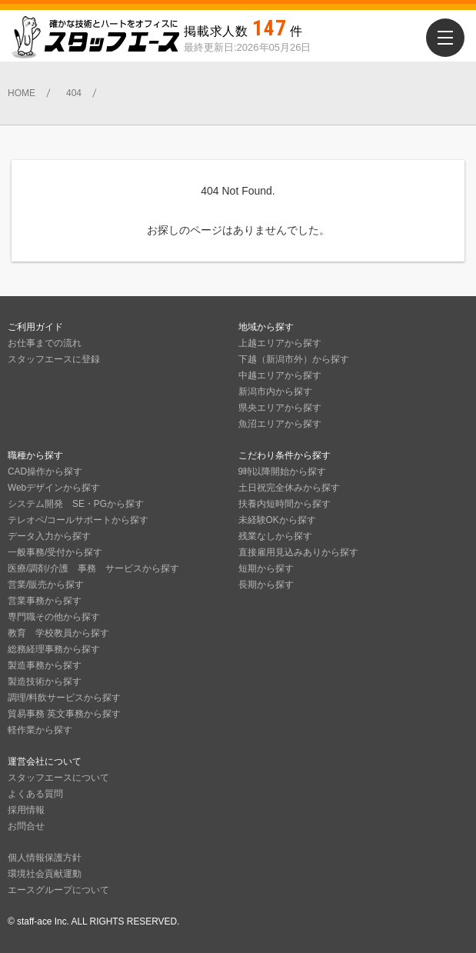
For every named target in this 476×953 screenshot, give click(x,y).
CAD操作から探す (45, 471)
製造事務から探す (45, 665)
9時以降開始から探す (282, 471)
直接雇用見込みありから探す (298, 552)
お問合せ (26, 826)
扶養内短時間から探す (284, 503)
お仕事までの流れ (45, 343)
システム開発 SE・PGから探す (76, 503)
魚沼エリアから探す (279, 423)
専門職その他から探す (54, 616)
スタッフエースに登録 (54, 359)
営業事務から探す (45, 600)
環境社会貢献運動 (45, 873)
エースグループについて (58, 890)
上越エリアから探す (279, 343)
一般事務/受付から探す (55, 552)
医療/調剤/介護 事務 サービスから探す (93, 568)
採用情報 (26, 810)
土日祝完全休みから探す (289, 487)
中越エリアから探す (279, 375)
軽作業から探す (40, 730)
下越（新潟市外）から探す (293, 359)
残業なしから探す (275, 536)
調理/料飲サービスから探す (64, 697)
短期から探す (266, 568)
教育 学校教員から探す (58, 633)
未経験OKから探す (277, 520)
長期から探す (266, 584)
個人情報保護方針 (45, 857)
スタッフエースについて (58, 777)
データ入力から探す (49, 536)
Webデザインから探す (54, 487)
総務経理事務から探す (54, 649)
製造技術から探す (45, 681)
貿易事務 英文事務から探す (64, 713)
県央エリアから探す (279, 407)
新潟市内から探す (275, 391)
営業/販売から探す (46, 584)
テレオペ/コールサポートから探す (78, 520)
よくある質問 (35, 793)
